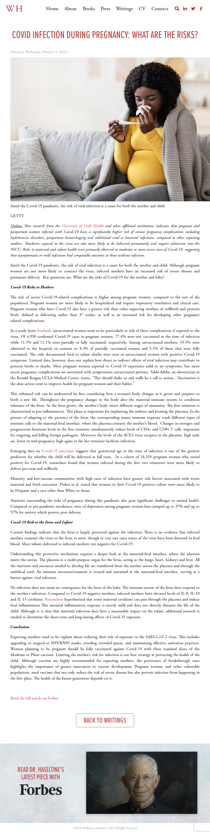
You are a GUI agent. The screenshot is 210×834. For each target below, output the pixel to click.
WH (15, 9)
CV (142, 8)
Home (52, 8)
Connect (159, 8)
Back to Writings (105, 721)
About (70, 8)
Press (105, 8)
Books (89, 8)
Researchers (54, 599)
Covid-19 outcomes (58, 451)
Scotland (43, 330)
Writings (124, 8)
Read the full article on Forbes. (35, 698)
